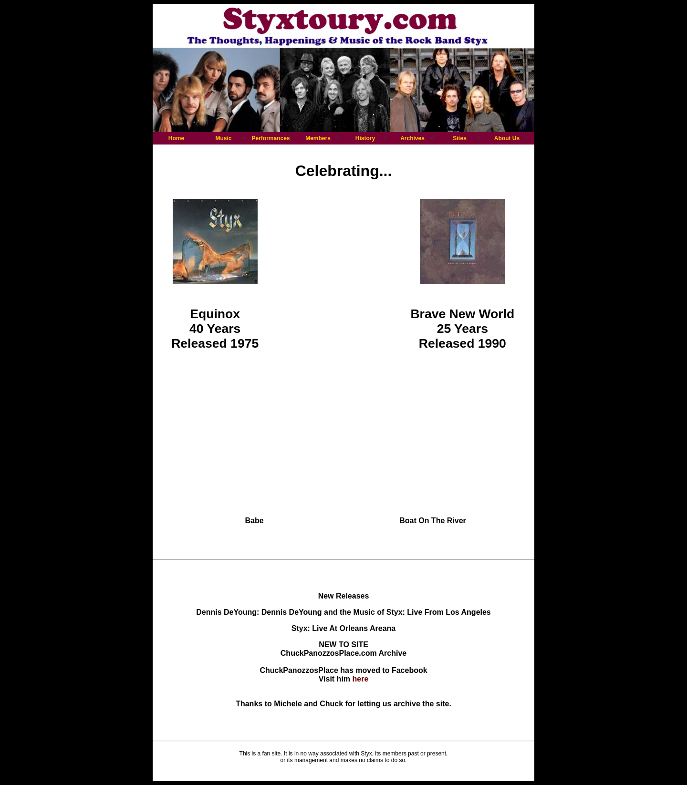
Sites (460, 138)
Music (223, 138)
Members (318, 138)
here (361, 679)
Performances (270, 138)
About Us (507, 138)
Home (176, 138)
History (365, 138)
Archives (412, 138)
